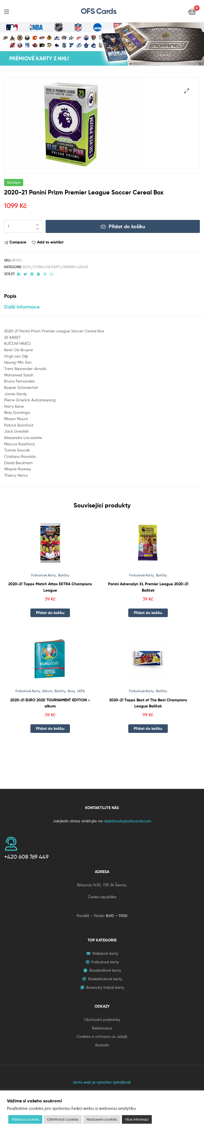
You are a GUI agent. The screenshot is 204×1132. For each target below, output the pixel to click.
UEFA (81, 691)
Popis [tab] (10, 296)
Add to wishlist (50, 242)
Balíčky (63, 575)
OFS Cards (98, 11)
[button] (187, 90)
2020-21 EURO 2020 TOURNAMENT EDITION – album (50, 703)
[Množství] (23, 226)
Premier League (75, 267)
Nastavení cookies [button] (102, 1119)
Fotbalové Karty (47, 267)
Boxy (27, 267)
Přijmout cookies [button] (25, 1119)
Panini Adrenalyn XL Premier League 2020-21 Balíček (148, 587)
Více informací (136, 1119)
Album (47, 691)
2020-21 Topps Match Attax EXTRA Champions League (50, 587)
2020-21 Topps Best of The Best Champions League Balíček (148, 703)
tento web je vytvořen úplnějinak (102, 1082)
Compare (17, 242)
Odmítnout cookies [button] (63, 1119)
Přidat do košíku (127, 226)
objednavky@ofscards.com (127, 820)
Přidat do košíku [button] (50, 612)
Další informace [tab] (22, 307)
